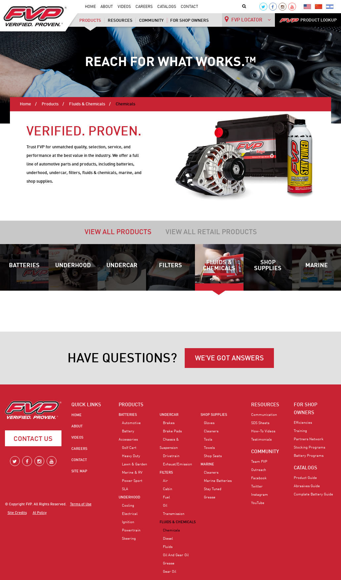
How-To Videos (263, 431)
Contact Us (33, 439)
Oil (165, 506)
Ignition (128, 522)
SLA (125, 489)
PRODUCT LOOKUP (308, 20)
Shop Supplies (268, 266)
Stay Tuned (212, 489)
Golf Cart (129, 448)
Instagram (259, 495)
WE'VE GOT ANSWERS (229, 358)
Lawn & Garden (134, 464)
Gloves (209, 423)
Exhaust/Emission (177, 464)
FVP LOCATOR (248, 19)
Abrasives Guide (307, 486)
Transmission (173, 514)
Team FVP (259, 462)
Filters (170, 266)
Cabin (167, 489)
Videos (124, 7)
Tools (208, 440)
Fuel (166, 497)
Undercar (121, 266)
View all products (118, 232)
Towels (209, 448)
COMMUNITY (265, 452)
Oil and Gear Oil (176, 555)
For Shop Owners (189, 20)
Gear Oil (169, 572)
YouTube (257, 503)
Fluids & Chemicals (87, 104)
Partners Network (308, 439)
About (106, 7)
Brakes (168, 423)
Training (300, 431)
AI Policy (40, 513)
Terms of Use (81, 504)
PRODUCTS (131, 405)
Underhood (73, 266)
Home (90, 7)
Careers (144, 7)
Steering (129, 539)
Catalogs (166, 7)
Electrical (129, 514)
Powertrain (131, 530)
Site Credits (17, 513)
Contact (189, 7)
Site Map (79, 471)
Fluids (167, 547)
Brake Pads (172, 431)
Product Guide (305, 478)
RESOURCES (265, 405)
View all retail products (211, 232)
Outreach (258, 470)
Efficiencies (303, 423)
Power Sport (132, 481)
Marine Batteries (218, 481)
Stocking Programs (309, 448)
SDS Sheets (260, 423)
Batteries (24, 266)
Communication (264, 415)
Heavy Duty (131, 456)
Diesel (168, 539)
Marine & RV (132, 473)
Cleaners (211, 431)
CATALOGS (305, 468)
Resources (120, 20)
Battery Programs (308, 456)
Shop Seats (213, 456)
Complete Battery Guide (313, 494)
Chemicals (171, 530)
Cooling (128, 506)
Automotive (131, 423)
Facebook (259, 478)
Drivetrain (171, 456)
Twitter (257, 487)
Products (90, 20)
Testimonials (261, 440)
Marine (316, 266)
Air (165, 481)
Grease (168, 563)
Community (151, 20)
